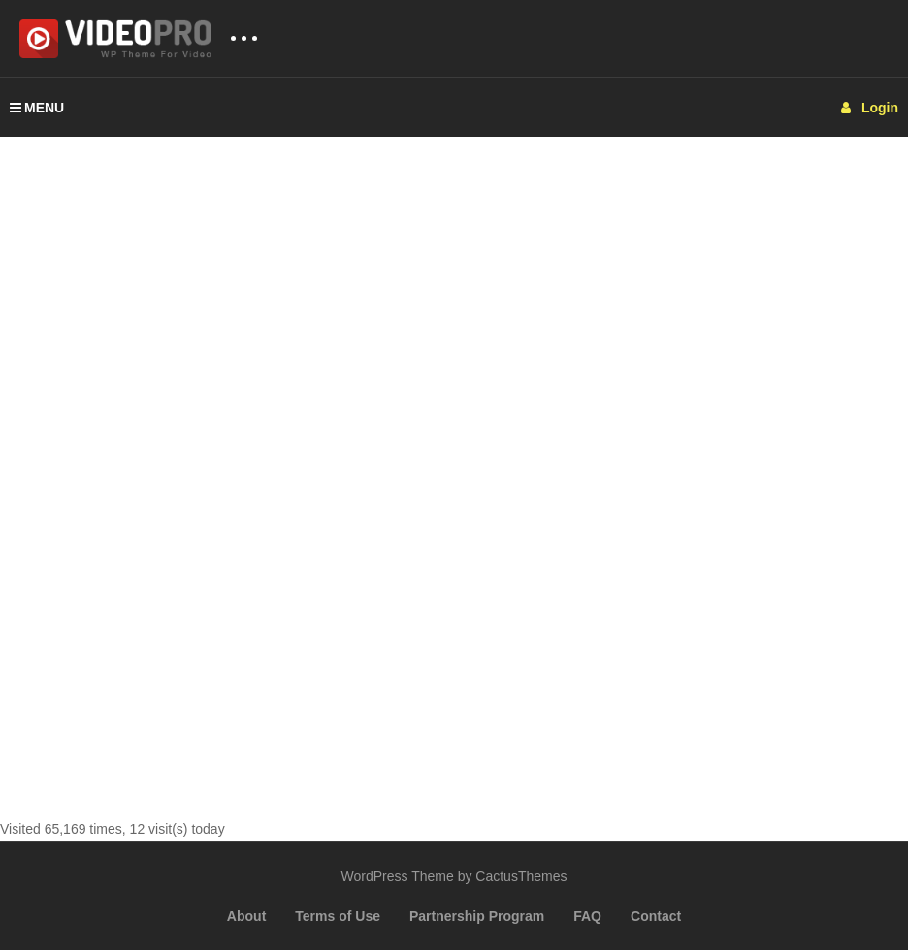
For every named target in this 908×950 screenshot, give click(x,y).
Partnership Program (476, 916)
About (246, 916)
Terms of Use (337, 916)
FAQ (587, 916)
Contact (656, 916)
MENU (37, 107)
